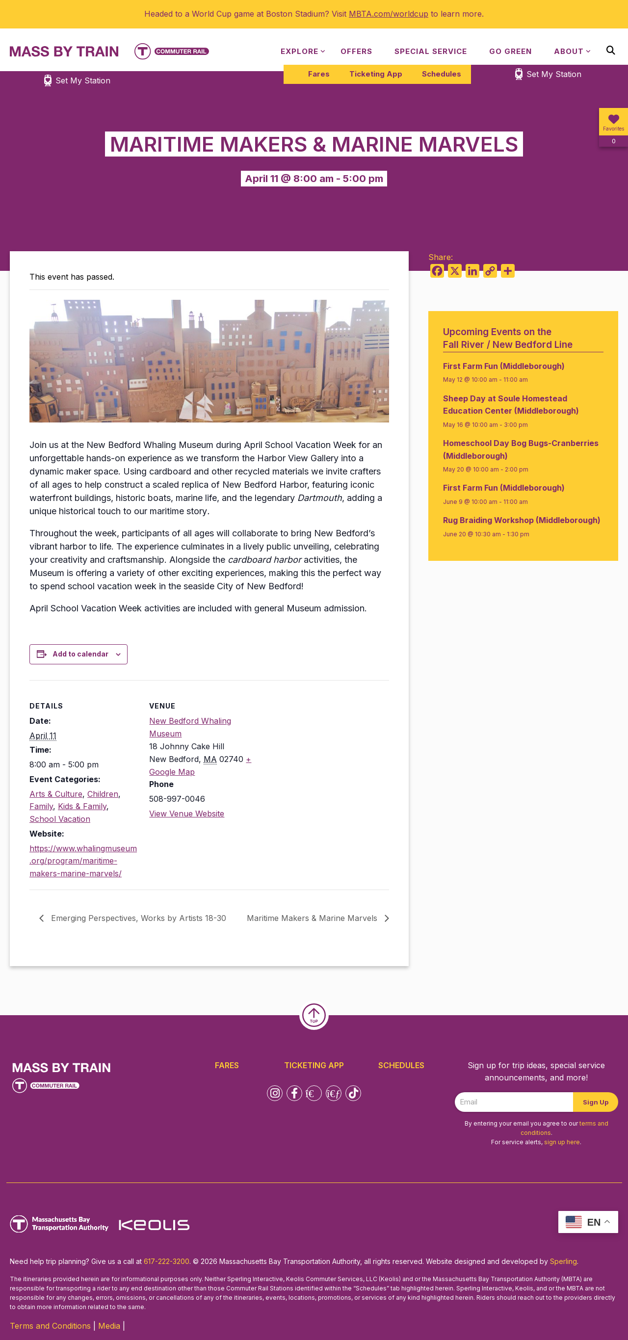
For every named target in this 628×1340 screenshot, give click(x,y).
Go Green (510, 51)
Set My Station (553, 74)
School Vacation (59, 819)
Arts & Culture (55, 794)
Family (41, 806)
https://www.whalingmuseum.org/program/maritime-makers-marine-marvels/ (83, 860)
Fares (319, 74)
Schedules (441, 74)
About (569, 51)
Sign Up (595, 1102)
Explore (299, 51)
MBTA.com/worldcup (388, 14)
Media (109, 1326)
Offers (356, 51)
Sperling (563, 1261)
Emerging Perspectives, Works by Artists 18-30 (137, 918)
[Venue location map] (321, 748)
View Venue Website (186, 813)
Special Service (430, 51)
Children (102, 794)
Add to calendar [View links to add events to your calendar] (80, 654)
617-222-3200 (166, 1261)
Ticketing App (375, 74)
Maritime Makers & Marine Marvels (313, 918)
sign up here (562, 1142)
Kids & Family (82, 806)
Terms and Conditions (50, 1326)
